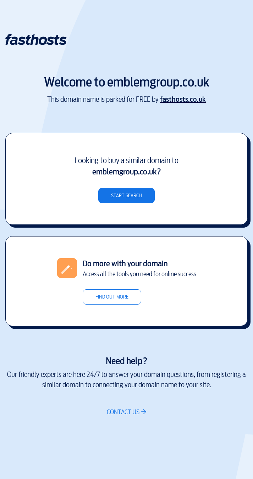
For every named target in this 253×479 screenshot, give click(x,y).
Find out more (111, 297)
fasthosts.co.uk (183, 99)
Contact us (123, 412)
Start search (126, 195)
